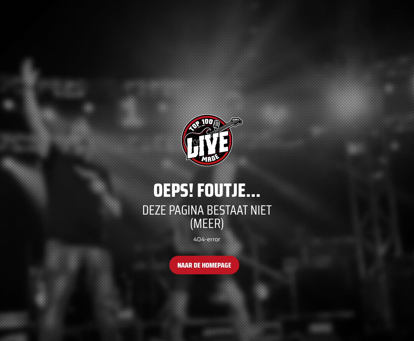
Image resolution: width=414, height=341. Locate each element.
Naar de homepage (204, 265)
